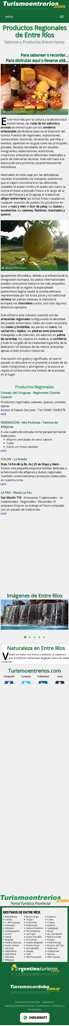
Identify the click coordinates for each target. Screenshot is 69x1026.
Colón (50, 919)
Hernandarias (33, 931)
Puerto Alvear (12, 945)
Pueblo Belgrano (34, 942)
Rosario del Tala (55, 945)
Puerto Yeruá (32, 945)
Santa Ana (52, 948)
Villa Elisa (9, 956)
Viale (28, 954)
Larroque (31, 933)
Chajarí (29, 919)
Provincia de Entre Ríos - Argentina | (34, 1002)
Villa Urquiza (53, 956)
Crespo (51, 922)
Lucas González (34, 936)
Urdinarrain (53, 951)
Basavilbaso (11, 916)
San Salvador (32, 948)
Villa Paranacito (34, 956)
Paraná (50, 939)
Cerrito (8, 919)
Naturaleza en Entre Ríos (36, 648)
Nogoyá (9, 939)
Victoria (51, 954)
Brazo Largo (32, 916)
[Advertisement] (33, 553)
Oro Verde (31, 939)
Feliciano (9, 928)
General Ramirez (34, 928)
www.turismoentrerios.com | (20, 1005)
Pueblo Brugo (54, 942)
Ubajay (29, 951)
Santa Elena (11, 951)
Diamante (10, 925)
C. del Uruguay (12, 922)
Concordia (31, 922)
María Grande (54, 936)
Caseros (51, 916)
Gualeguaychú (12, 931)
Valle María (10, 954)
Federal (51, 925)
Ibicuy (50, 931)
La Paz (8, 933)
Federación (32, 925)
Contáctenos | (44, 1005)
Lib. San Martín (54, 933)
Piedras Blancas (13, 942)
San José (9, 948)
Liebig (8, 936)
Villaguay (9, 959)
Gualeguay (52, 928)
